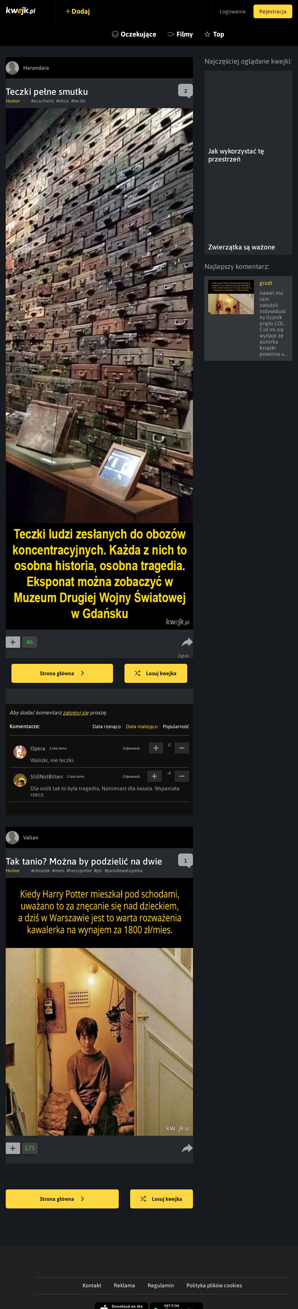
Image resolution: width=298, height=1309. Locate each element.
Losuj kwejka (156, 673)
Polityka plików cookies (214, 1285)
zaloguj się (76, 713)
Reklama (124, 1285)
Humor (13, 101)
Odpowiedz (131, 748)
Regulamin (161, 1285)
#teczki (78, 101)
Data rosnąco (106, 726)
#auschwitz (42, 101)
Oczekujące (138, 34)
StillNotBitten (46, 777)
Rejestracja (273, 11)
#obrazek (40, 870)
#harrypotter (79, 870)
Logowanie (233, 11)
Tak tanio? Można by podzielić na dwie (84, 861)
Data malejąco (142, 726)
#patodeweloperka (124, 870)
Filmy (185, 34)
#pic (98, 870)
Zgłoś (183, 656)
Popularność (176, 726)
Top (218, 34)
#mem (58, 870)
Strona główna (62, 673)
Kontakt (92, 1285)
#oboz (62, 101)
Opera (37, 748)
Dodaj (81, 11)
